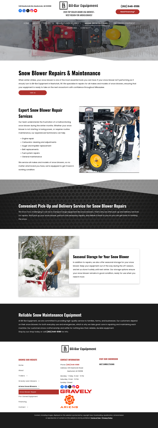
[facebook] (20, 11)
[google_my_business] (24, 11)
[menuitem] (26, 23)
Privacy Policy (107, 418)
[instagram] (31, 11)
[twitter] (28, 11)
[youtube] (35, 11)
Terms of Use (95, 418)
